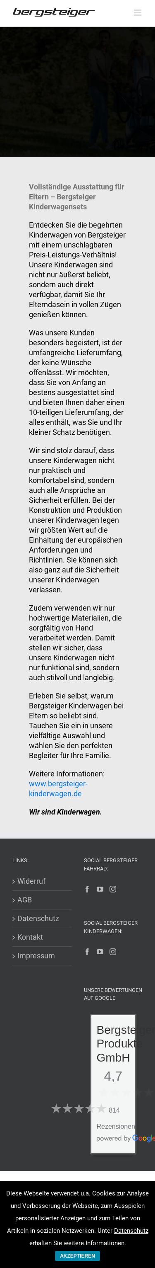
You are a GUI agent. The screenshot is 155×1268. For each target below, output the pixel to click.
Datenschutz (38, 918)
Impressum (36, 955)
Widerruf (31, 881)
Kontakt (30, 937)
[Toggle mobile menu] (138, 12)
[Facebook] (87, 889)
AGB (24, 899)
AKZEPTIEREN (77, 1256)
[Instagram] (113, 889)
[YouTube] (100, 889)
